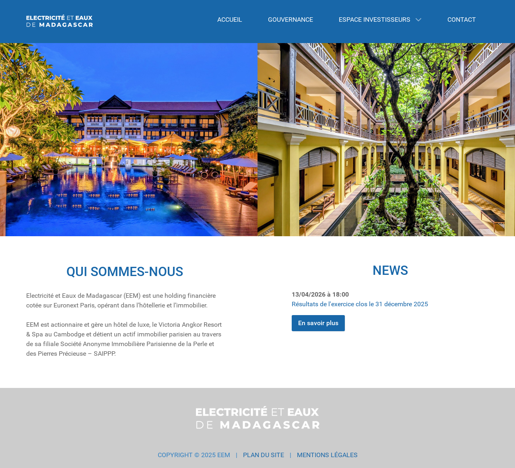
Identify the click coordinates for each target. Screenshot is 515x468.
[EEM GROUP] (59, 21)
